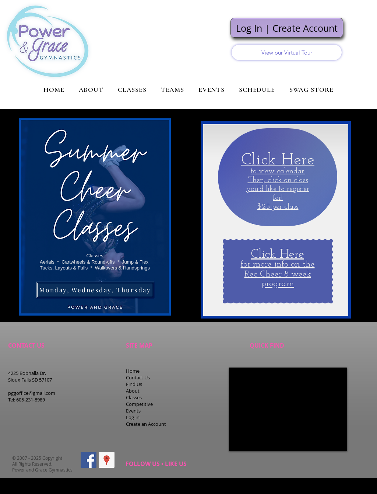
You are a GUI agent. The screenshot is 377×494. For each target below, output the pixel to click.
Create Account (305, 28)
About (133, 390)
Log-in (133, 417)
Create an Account (146, 424)
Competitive (139, 404)
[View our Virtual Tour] (287, 52)
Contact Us (138, 377)
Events (133, 410)
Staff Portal (346, 483)
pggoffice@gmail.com (31, 393)
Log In (249, 28)
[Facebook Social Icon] (88, 460)
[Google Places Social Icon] (106, 460)
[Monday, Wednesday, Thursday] (95, 290)
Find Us (134, 384)
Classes (134, 397)
